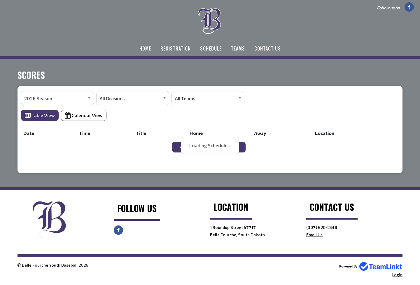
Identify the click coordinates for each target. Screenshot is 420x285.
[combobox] (57, 98)
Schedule (211, 48)
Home (145, 48)
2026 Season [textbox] (38, 98)
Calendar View (84, 115)
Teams (238, 48)
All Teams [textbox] (185, 98)
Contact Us (267, 48)
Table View (40, 115)
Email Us (314, 234)
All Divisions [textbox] (112, 98)
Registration (175, 48)
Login (397, 274)
